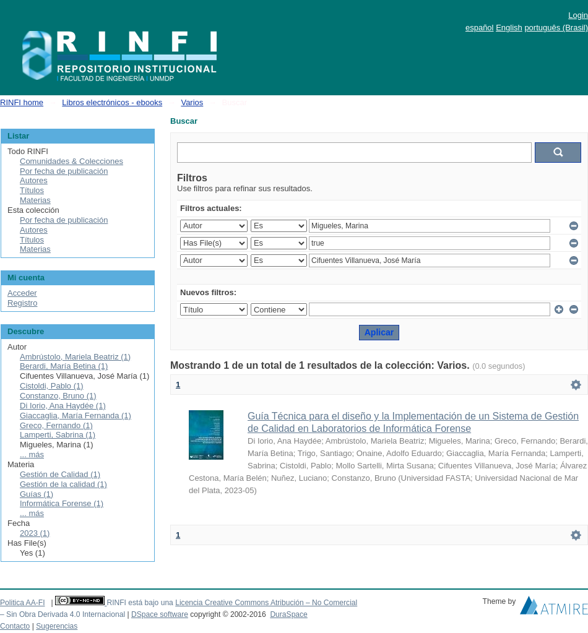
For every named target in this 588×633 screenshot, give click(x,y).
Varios (192, 102)
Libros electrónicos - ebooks (112, 102)
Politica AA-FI (22, 602)
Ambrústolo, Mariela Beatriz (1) (75, 356)
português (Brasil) (556, 27)
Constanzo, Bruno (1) (58, 395)
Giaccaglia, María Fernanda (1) (75, 415)
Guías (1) (36, 494)
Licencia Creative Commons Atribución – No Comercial (266, 602)
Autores (34, 180)
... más (32, 454)
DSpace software (159, 614)
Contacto (15, 626)
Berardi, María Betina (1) (64, 366)
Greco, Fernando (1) (56, 425)
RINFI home (21, 102)
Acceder (22, 293)
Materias (35, 200)
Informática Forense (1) (61, 503)
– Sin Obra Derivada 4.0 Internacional (62, 614)
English (509, 27)
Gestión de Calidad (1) (60, 474)
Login (578, 15)
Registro (22, 303)
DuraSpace (288, 614)
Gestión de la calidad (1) (63, 484)
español (479, 27)
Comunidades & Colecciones (71, 161)
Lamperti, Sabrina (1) (57, 434)
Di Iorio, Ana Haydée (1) (63, 405)
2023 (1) (35, 533)
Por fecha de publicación (64, 171)
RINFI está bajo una (139, 602)
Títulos (32, 190)
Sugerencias (56, 626)
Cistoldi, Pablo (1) (52, 385)
